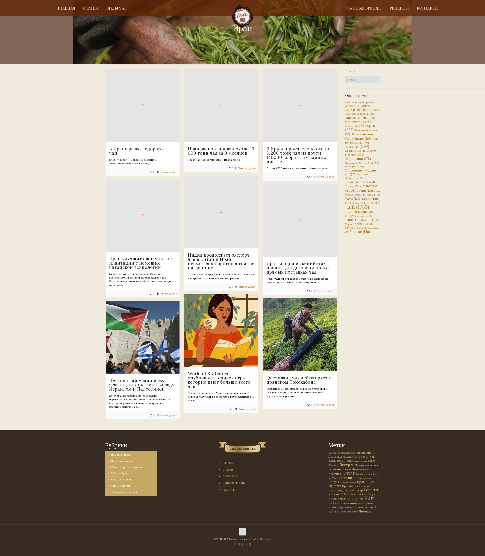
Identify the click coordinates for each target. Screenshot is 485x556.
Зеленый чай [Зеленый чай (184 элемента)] (359, 136)
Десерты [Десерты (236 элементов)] (347, 464)
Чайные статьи (120, 485)
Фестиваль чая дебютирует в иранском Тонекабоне (281, 378)
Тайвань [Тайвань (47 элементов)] (358, 194)
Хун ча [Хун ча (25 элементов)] (358, 203)
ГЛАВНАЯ (228, 463)
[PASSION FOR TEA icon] (250, 544)
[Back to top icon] (242, 531)
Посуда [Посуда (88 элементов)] (370, 163)
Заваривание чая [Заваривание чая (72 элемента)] (366, 465)
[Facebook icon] (235, 544)
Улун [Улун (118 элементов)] (352, 198)
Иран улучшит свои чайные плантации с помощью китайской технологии (154, 262)
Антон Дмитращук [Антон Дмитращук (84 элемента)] (357, 108)
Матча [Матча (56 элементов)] (357, 154)
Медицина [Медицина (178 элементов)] (358, 158)
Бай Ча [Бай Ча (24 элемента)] (350, 114)
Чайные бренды (121, 473)
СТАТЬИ (228, 469)
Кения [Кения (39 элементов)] (366, 469)
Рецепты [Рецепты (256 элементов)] (361, 188)
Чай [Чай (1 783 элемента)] (357, 206)
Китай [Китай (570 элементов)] (357, 146)
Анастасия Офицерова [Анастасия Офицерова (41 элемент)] (360, 102)
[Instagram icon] (242, 544)
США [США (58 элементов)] (343, 494)
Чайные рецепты (122, 479)
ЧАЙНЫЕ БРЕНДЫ (234, 483)
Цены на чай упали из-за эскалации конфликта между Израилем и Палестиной (169, 383)
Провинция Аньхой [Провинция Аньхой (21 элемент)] (355, 166)
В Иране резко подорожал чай (138, 151)
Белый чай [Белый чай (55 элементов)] (365, 113)
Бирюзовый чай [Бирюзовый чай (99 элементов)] (360, 118)
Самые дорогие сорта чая (127, 467)
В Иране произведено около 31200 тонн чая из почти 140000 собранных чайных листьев (294, 155)
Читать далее (168, 172)
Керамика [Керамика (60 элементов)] (359, 142)
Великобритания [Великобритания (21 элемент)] (354, 122)
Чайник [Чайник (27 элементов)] (350, 224)
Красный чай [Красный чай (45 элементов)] (355, 150)
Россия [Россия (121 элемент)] (364, 190)
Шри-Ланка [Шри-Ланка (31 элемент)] (359, 228)
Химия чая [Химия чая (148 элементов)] (361, 200)
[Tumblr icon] (246, 544)
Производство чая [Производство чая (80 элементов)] (361, 182)
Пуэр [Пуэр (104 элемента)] (353, 186)
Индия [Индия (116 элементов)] (362, 138)
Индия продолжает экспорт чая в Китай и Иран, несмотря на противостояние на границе (205, 261)
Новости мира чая (122, 461)
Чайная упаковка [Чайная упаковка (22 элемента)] (362, 216)
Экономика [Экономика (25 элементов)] (352, 512)
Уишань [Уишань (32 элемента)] (373, 194)
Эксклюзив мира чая (124, 492)
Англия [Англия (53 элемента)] (352, 106)
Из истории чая (121, 454)
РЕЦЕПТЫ (229, 489)
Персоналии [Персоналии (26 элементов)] (353, 163)
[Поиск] (362, 79)
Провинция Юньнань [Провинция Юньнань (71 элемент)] (356, 486)
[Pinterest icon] (238, 544)
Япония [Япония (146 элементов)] (359, 232)
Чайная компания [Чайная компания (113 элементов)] (342, 503)
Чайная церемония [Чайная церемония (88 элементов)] (362, 220)
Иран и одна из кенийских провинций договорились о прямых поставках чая (294, 267)
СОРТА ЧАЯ (230, 476)
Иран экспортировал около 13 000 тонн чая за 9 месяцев (219, 151)
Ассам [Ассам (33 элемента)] (374, 109)
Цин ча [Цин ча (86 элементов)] (372, 203)
